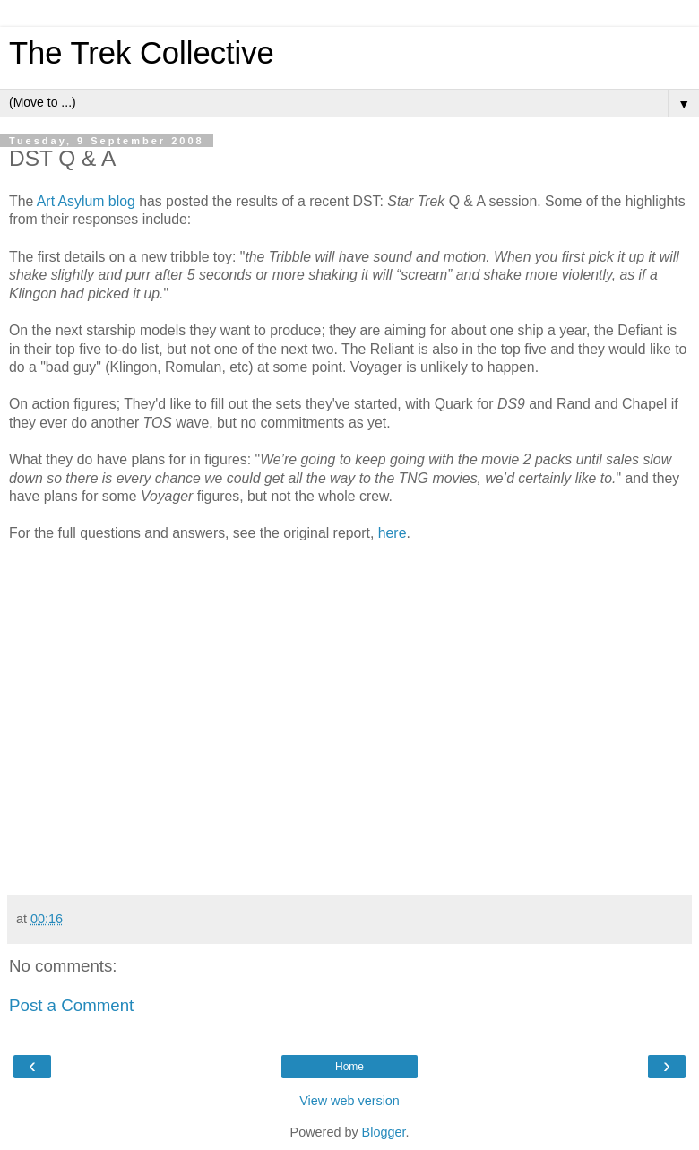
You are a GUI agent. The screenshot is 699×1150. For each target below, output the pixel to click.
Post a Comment (71, 1005)
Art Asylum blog (86, 201)
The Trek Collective (141, 53)
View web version (349, 1101)
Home (349, 1066)
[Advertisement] (349, 845)
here (392, 532)
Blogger (384, 1132)
